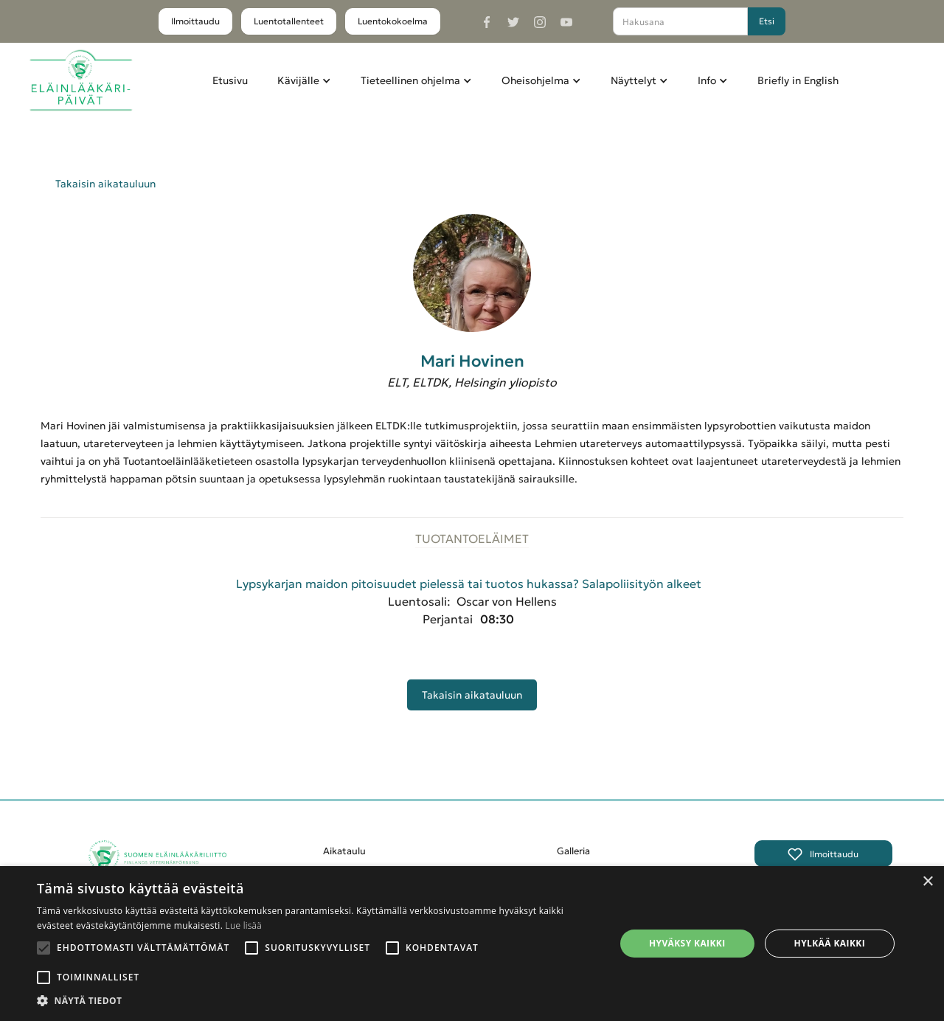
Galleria (573, 851)
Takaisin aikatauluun (105, 183)
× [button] (927, 881)
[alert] (472, 943)
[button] (304, 80)
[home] (81, 81)
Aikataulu (344, 851)
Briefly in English (798, 80)
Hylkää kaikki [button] (829, 943)
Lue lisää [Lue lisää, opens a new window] (244, 925)
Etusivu (230, 80)
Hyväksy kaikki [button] (687, 943)
